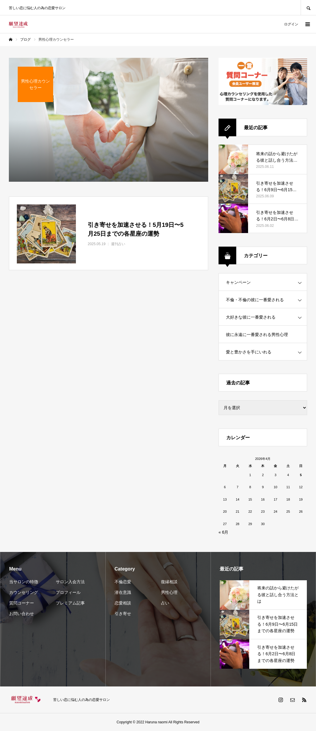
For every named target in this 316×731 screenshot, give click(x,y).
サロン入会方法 (70, 581)
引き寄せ (123, 613)
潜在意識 (123, 592)
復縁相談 (169, 581)
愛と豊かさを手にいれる (248, 352)
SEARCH (308, 7)
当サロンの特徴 (23, 581)
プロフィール (68, 592)
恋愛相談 (123, 603)
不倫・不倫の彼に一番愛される (255, 299)
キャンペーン (238, 282)
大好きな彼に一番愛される (251, 317)
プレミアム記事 (70, 603)
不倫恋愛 (123, 581)
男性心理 (169, 592)
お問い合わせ (21, 613)
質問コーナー (21, 603)
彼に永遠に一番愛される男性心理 (257, 334)
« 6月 (223, 532)
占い (165, 603)
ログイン (291, 24)
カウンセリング (23, 592)
